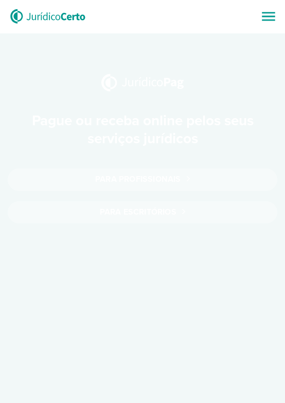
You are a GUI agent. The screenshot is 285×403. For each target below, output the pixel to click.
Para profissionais (142, 179)
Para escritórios (143, 212)
